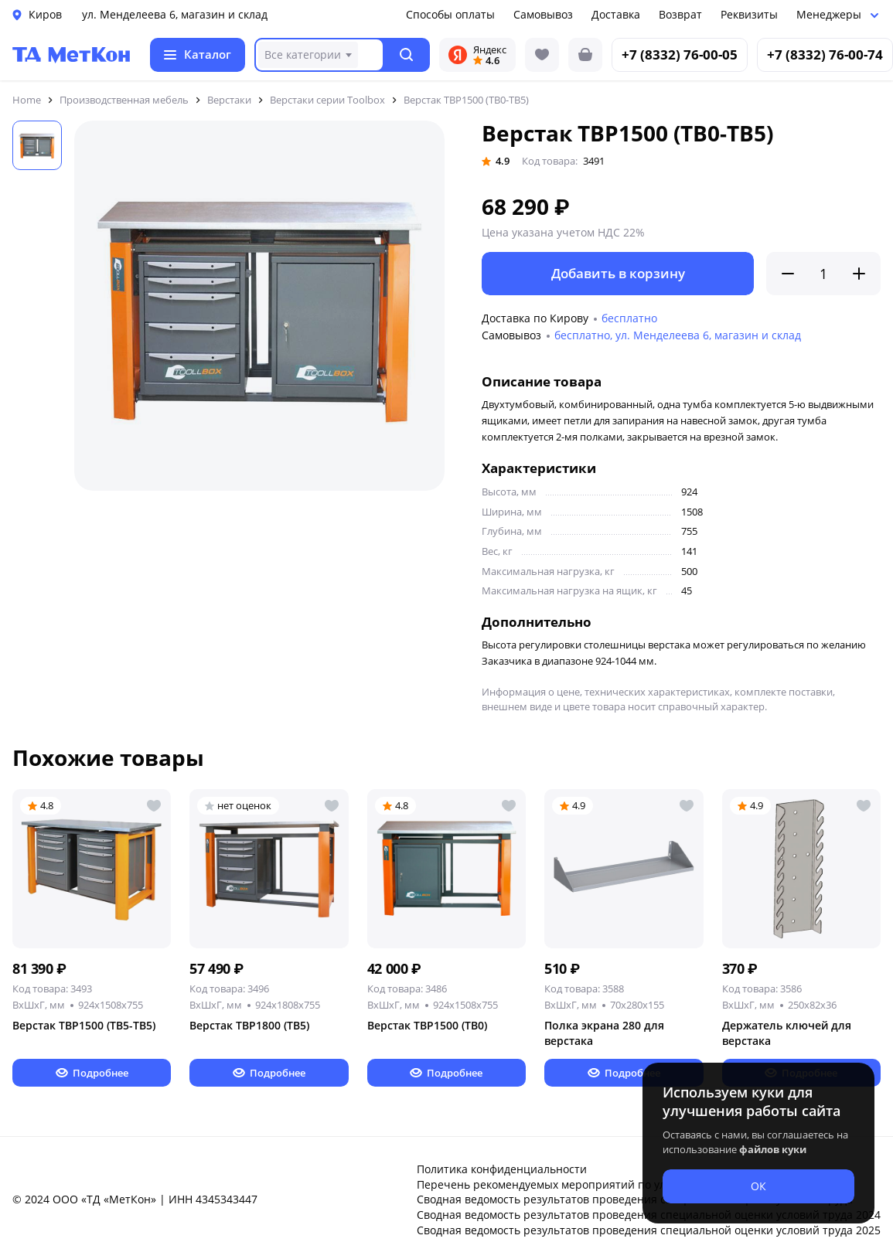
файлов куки (772, 1149)
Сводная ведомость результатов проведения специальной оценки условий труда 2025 (649, 1230)
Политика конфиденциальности (502, 1169)
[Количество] (823, 273)
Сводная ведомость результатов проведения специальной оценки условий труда (635, 1199)
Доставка (615, 14)
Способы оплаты (450, 14)
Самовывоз (543, 14)
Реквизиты (749, 14)
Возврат (680, 14)
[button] (407, 55)
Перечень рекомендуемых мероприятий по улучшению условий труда (606, 1184)
